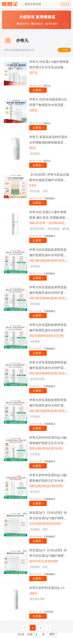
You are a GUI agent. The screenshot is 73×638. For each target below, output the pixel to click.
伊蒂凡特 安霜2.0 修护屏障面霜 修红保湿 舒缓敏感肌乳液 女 (48, 215)
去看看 (38, 90)
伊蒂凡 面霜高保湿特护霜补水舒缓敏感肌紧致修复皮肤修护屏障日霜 (48, 140)
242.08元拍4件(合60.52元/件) (49, 260)
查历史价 (65, 4)
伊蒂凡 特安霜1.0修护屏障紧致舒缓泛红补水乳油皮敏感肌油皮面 (49, 65)
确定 (52, 633)
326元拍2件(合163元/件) (46, 448)
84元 (32, 148)
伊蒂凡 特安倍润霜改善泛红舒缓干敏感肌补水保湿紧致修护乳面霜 (48, 103)
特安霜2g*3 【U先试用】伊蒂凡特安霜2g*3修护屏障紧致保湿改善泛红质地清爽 (48, 516)
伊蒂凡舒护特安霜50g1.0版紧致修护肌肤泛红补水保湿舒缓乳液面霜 (48, 441)
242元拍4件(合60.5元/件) (46, 335)
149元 (33, 110)
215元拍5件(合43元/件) (45, 523)
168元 (33, 593)
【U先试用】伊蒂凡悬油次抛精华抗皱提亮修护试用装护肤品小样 (49, 178)
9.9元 (33, 185)
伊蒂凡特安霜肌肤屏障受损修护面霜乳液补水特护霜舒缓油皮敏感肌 (48, 253)
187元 (33, 72)
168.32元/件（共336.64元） (48, 223)
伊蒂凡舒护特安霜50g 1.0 (46, 588)
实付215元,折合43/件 (43, 561)
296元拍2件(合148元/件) (46, 486)
